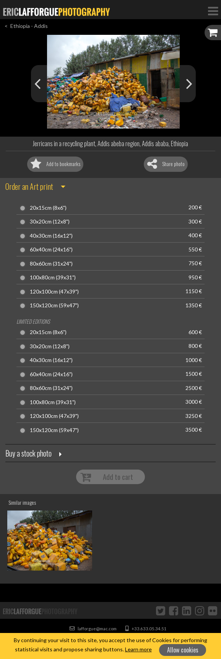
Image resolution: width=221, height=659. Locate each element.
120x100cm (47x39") (54, 292)
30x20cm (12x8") (50, 222)
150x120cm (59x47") (54, 305)
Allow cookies (182, 649)
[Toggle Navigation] (213, 11)
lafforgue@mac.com (93, 628)
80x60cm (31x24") (51, 264)
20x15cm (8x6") (48, 208)
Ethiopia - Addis (29, 26)
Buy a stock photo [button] (28, 453)
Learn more (138, 649)
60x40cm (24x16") (51, 249)
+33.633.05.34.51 (146, 628)
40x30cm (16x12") (51, 236)
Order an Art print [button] (29, 186)
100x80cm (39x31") (53, 277)
